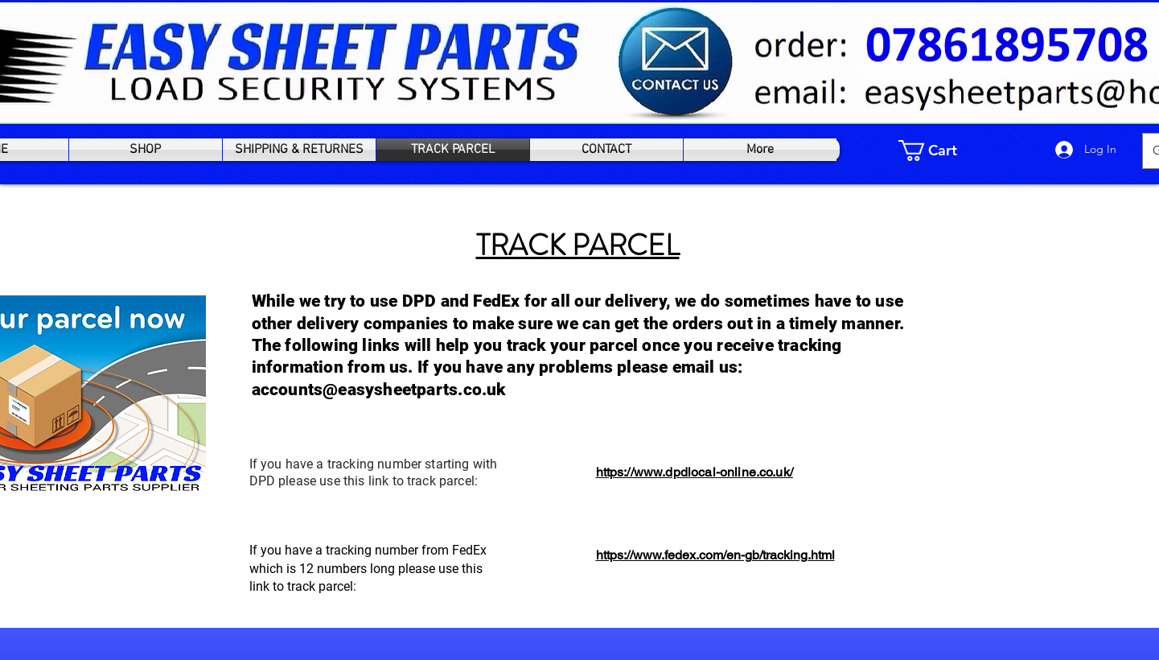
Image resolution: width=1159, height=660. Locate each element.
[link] (938, 150)
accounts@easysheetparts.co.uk (379, 389)
